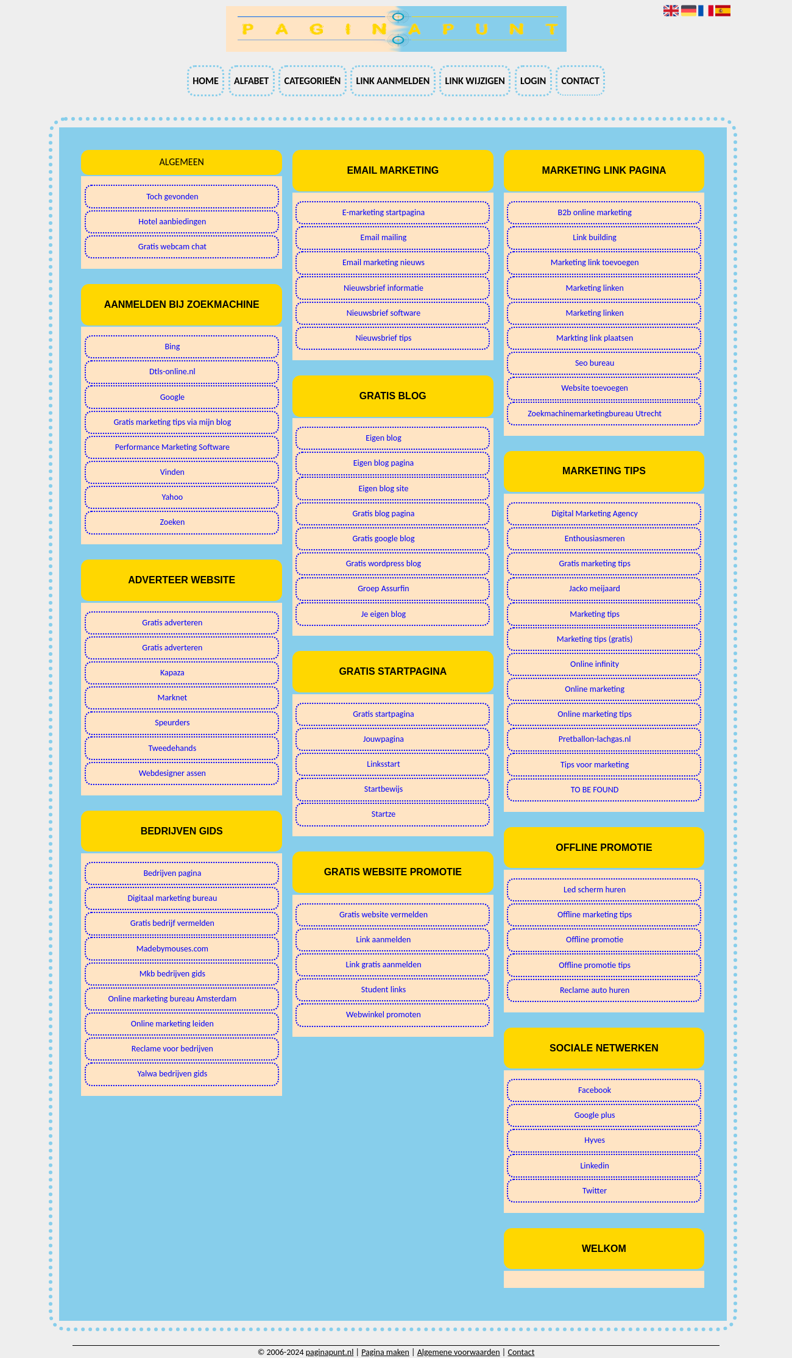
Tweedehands (173, 748)
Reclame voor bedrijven (172, 1048)
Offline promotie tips (595, 965)
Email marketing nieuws (383, 262)
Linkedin (594, 1166)
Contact (580, 81)
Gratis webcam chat (172, 246)
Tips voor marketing (594, 764)
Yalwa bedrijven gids (172, 1073)
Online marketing (594, 689)
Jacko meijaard (594, 588)
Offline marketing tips (594, 914)
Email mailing (384, 237)
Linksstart (383, 764)
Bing (172, 346)
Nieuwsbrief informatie (383, 288)
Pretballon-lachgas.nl (595, 739)
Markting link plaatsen (594, 338)
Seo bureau (594, 363)
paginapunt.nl (330, 1352)
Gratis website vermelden (383, 914)
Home (206, 81)
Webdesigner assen (172, 773)
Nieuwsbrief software (383, 313)
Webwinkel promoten (383, 1014)
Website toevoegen (594, 388)
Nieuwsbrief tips (383, 338)
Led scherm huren (595, 889)
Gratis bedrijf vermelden (172, 923)
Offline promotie (594, 939)
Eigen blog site (384, 488)
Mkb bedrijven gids (172, 974)
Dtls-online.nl (172, 371)
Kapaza (172, 672)
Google (172, 397)
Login (533, 81)
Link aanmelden (393, 81)
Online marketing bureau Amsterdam (172, 999)
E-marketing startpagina (383, 212)
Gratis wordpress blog (383, 563)
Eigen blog (383, 438)
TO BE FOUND (595, 789)
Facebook (594, 1090)
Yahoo (172, 497)
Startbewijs (383, 789)
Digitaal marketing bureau (172, 898)
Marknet (172, 697)
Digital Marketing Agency (594, 513)
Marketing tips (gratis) (595, 639)
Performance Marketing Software (172, 447)
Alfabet (251, 81)
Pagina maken (385, 1352)
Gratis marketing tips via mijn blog (172, 422)
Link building (595, 237)
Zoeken (172, 522)
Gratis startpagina (383, 714)
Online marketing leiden (172, 1024)
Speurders (172, 722)
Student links (383, 989)
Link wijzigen (474, 81)
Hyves (594, 1140)
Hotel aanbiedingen (172, 221)
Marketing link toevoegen (595, 262)
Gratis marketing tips (595, 563)
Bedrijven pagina (172, 873)
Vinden (172, 472)
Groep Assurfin (383, 588)
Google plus (595, 1115)
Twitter (594, 1191)
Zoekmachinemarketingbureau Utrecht (595, 413)
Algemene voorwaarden (458, 1352)
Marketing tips (595, 614)
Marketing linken (594, 288)
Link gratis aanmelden (384, 964)
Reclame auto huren (594, 990)
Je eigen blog (383, 614)
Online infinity (594, 664)
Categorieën (312, 81)
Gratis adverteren (172, 622)
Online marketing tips (594, 714)
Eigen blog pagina (383, 463)
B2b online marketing (595, 212)
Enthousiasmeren (595, 538)
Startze (383, 814)
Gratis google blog (383, 538)
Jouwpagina (383, 739)
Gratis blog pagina (383, 513)
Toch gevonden (172, 196)
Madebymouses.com (172, 949)
